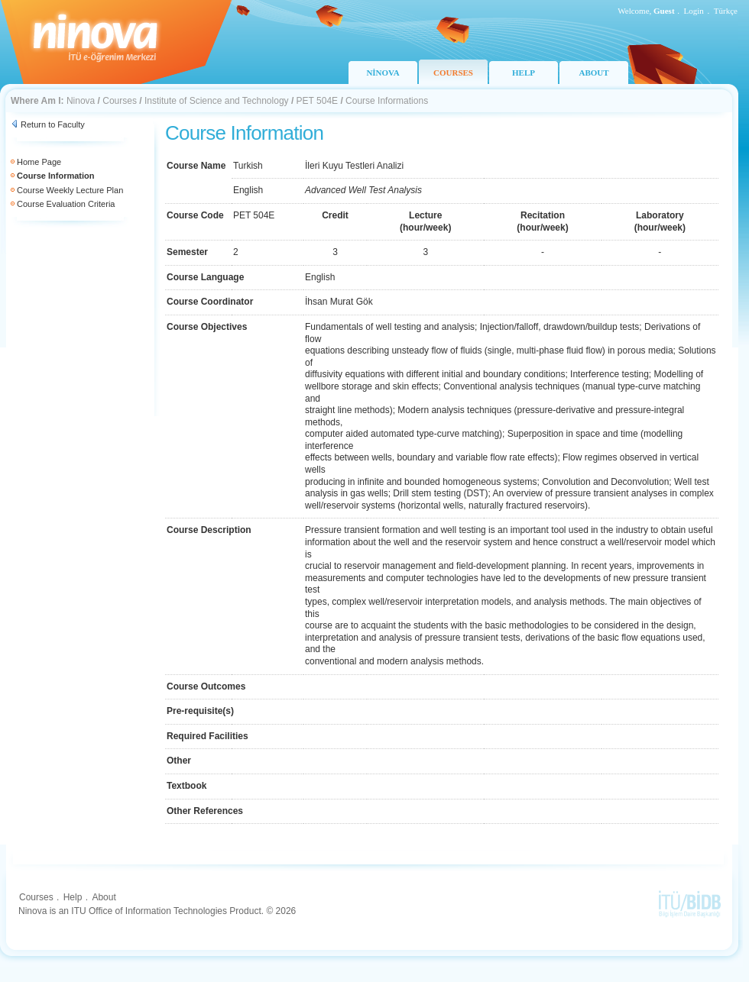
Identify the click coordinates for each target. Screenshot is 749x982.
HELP (523, 72)
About (103, 897)
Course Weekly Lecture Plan (70, 190)
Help (73, 897)
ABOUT (593, 72)
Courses (119, 100)
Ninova (80, 100)
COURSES (453, 72)
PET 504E (317, 100)
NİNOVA (382, 72)
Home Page (39, 161)
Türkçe (726, 10)
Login (694, 10)
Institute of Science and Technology (216, 100)
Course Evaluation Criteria (66, 203)
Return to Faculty (53, 124)
